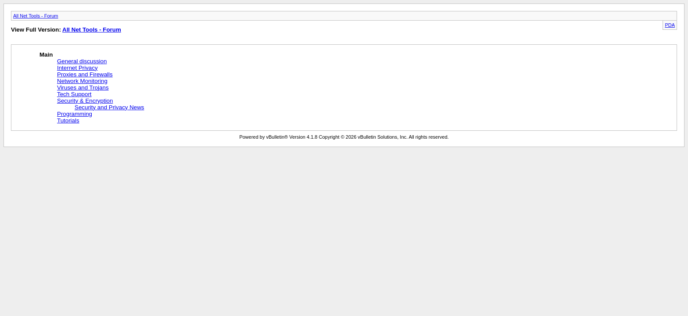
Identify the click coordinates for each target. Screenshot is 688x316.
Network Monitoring (82, 81)
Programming (74, 114)
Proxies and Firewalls (85, 74)
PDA (670, 25)
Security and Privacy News (109, 107)
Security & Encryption (85, 100)
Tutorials (68, 120)
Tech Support (74, 94)
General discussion (82, 61)
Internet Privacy (77, 68)
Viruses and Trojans (83, 87)
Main (46, 54)
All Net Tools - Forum (35, 15)
